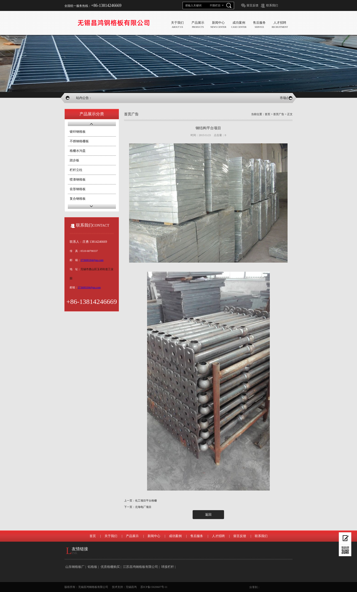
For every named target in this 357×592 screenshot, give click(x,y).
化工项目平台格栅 (146, 500)
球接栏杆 (167, 567)
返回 (208, 514)
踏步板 (74, 160)
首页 (267, 114)
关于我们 (111, 536)
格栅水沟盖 (78, 151)
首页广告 (278, 114)
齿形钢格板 (78, 189)
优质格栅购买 (110, 567)
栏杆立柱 (76, 170)
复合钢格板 (78, 198)
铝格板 (92, 567)
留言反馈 (252, 5)
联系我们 (272, 5)
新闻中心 (154, 536)
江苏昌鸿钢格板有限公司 (140, 567)
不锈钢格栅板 (79, 141)
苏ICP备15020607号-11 (153, 587)
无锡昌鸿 (131, 587)
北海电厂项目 (143, 507)
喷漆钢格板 (78, 179)
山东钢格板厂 (74, 567)
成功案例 (175, 536)
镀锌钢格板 (78, 131)
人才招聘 (218, 536)
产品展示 (132, 536)
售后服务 (196, 536)
